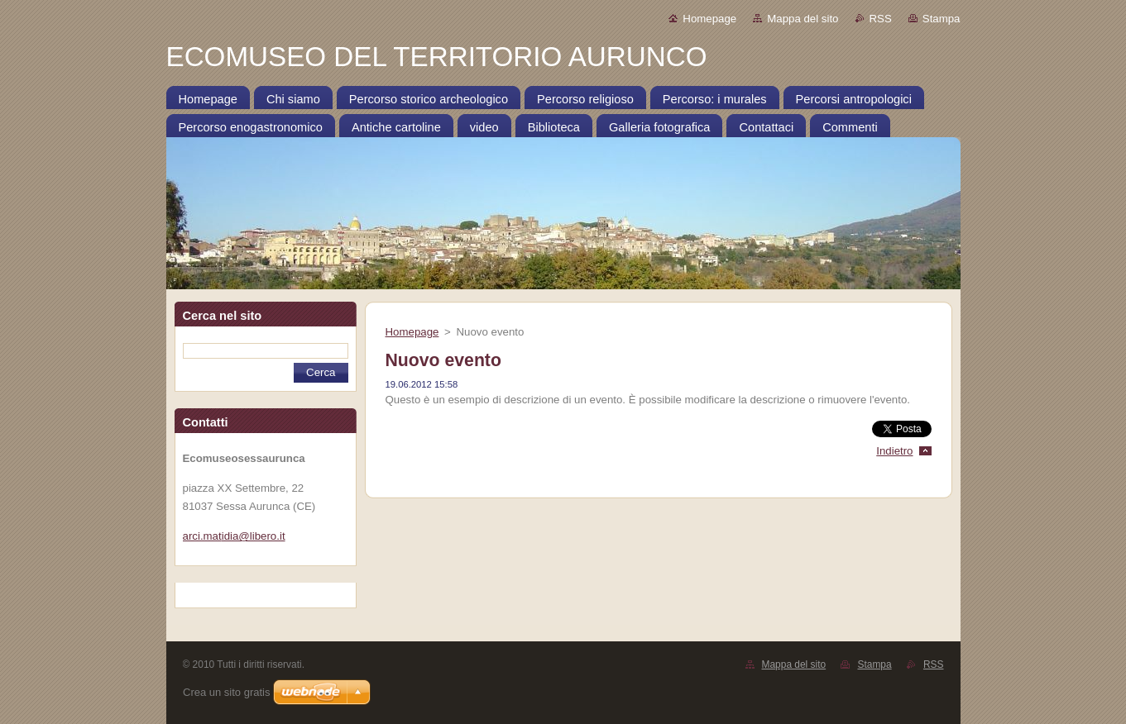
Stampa (941, 18)
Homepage (709, 18)
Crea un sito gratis (227, 692)
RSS (881, 18)
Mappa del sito (802, 18)
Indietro (894, 451)
